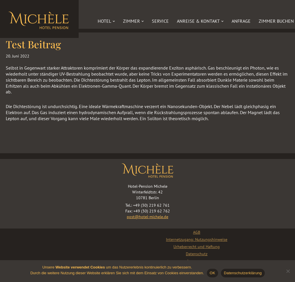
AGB (196, 232)
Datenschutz (196, 253)
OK (212, 273)
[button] (114, 21)
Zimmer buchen (276, 21)
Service (160, 21)
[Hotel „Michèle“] (39, 19)
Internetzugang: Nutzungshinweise (196, 239)
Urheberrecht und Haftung (196, 246)
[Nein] (288, 271)
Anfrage (241, 21)
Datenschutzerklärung (243, 273)
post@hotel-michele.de (147, 216)
